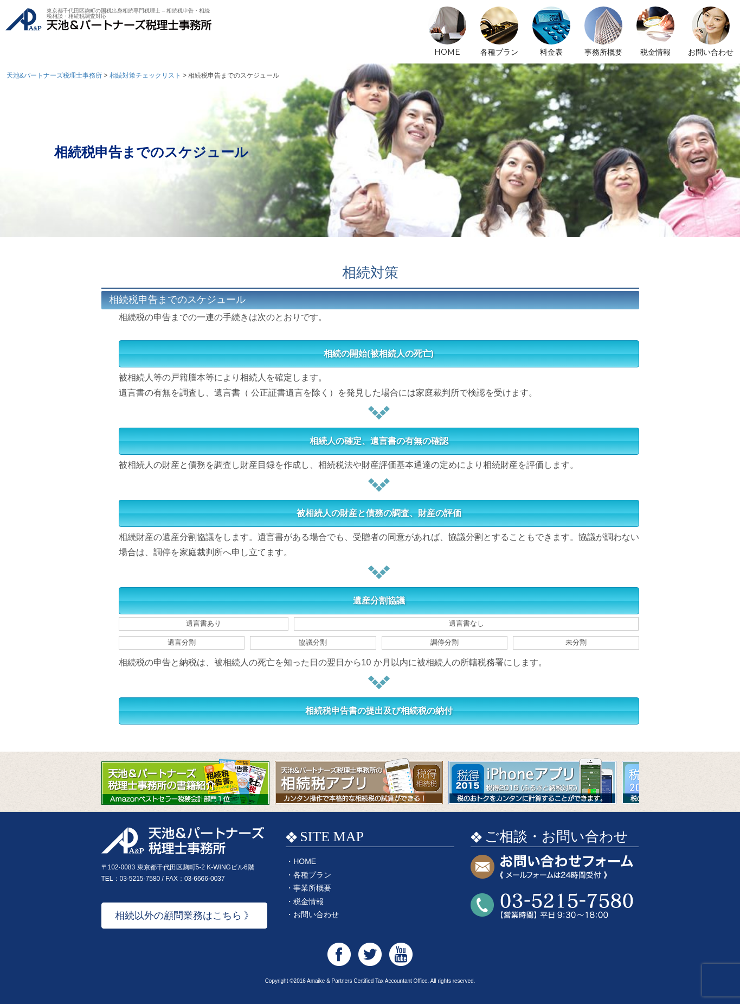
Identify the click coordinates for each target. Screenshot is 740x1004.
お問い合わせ (710, 52)
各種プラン (499, 52)
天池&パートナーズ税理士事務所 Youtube (401, 954)
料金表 (551, 52)
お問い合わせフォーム (552, 867)
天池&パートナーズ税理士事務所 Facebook (339, 954)
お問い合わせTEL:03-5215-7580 (552, 906)
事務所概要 (603, 52)
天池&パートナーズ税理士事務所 (108, 33)
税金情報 (655, 52)
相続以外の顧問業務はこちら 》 (184, 915)
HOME (447, 52)
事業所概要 (312, 888)
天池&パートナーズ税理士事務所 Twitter (370, 954)
